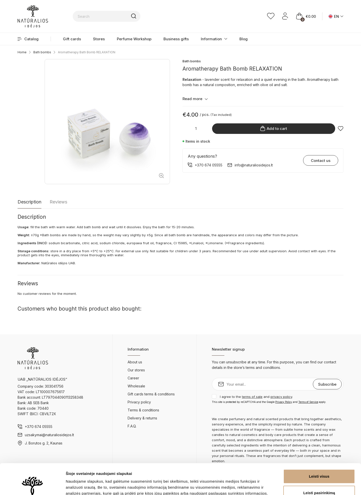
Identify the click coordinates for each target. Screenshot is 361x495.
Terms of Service (308, 401)
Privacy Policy (283, 401)
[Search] (139, 16)
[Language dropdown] (336, 16)
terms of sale (252, 397)
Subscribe (327, 384)
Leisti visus (319, 445)
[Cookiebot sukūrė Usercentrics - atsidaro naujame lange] (32, 485)
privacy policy (281, 397)
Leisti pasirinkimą (319, 462)
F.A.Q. (132, 426)
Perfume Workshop (134, 39)
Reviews (58, 201)
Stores (99, 39)
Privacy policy (139, 402)
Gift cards (72, 39)
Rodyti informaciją (257, 485)
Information (211, 39)
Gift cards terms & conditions (151, 394)
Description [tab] (29, 201)
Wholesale (136, 386)
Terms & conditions (143, 410)
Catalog (28, 39)
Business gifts (176, 39)
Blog (243, 39)
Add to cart (273, 128)
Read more (195, 98)
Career (133, 378)
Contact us (320, 160)
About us (135, 362)
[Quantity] (196, 128)
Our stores (136, 370)
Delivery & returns (142, 418)
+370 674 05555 (38, 426)
